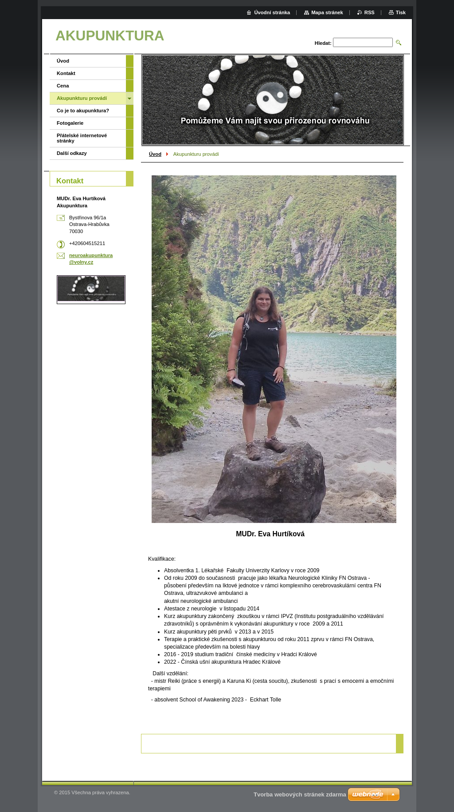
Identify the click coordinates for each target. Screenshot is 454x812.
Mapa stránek (327, 12)
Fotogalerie (70, 123)
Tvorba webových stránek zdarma (300, 794)
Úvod (155, 154)
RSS (369, 12)
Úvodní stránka (272, 12)
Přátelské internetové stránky (82, 138)
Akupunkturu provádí (82, 98)
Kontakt (66, 73)
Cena (63, 85)
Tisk (401, 12)
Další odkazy (72, 153)
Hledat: (323, 43)
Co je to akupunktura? (83, 110)
